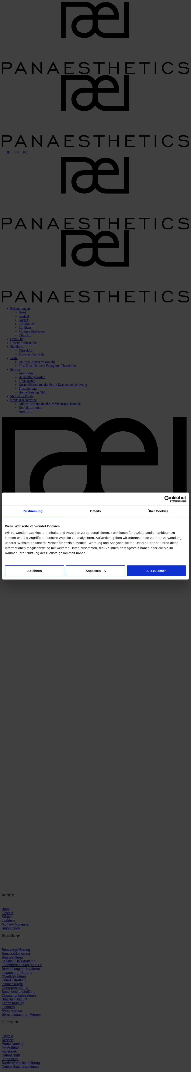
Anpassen (96, 571)
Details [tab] (95, 511)
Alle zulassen (156, 571)
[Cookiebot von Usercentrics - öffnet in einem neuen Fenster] (167, 499)
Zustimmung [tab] (33, 511)
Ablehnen (34, 571)
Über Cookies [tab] (158, 511)
